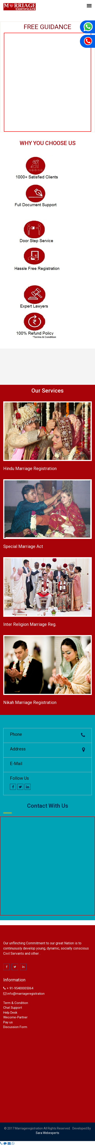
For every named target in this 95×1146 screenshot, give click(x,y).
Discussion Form (15, 1027)
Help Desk (10, 1013)
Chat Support (12, 1008)
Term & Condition (15, 1003)
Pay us (8, 1022)
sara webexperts (47, 1133)
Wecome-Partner (15, 1017)
